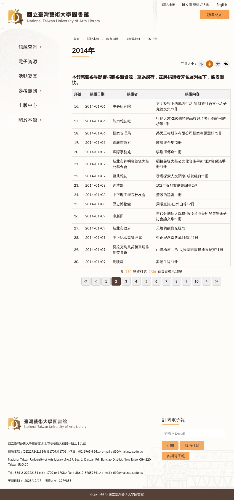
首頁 (77, 39)
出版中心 (28, 105)
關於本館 (28, 119)
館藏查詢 (28, 46)
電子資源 (28, 61)
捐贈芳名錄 (132, 39)
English (221, 5)
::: (2, 4)
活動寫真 (28, 76)
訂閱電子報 (173, 419)
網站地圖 (168, 5)
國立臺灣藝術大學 (196, 5)
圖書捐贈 (112, 39)
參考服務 (28, 90)
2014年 (152, 39)
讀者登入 (214, 14)
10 (196, 281)
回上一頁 (226, 64)
